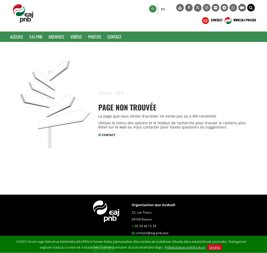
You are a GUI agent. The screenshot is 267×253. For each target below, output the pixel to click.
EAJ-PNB (35, 37)
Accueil (16, 37)
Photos (94, 37)
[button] (251, 7)
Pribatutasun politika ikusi (185, 247)
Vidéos (76, 37)
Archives (56, 37)
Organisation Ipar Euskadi (153, 204)
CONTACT (211, 20)
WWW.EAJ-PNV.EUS (239, 20)
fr (152, 8)
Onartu (214, 247)
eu (163, 8)
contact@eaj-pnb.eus (152, 233)
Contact (114, 37)
